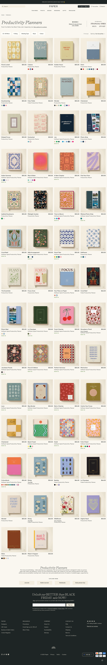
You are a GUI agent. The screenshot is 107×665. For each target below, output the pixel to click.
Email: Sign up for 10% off (30, 627)
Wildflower (57, 519)
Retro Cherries (58, 406)
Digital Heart (85, 519)
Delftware (84, 252)
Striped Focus (5, 137)
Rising (30, 480)
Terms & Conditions (52, 608)
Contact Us (69, 627)
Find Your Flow (85, 175)
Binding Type (25, 33)
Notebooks (62, 582)
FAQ (67, 624)
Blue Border (31, 406)
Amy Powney (84, 331)
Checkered (84, 101)
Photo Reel (4, 329)
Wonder (56, 101)
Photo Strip (84, 137)
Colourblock (5, 480)
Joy (55, 137)
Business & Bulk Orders (7, 630)
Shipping (68, 630)
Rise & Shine (31, 175)
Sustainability (47, 630)
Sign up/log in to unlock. (40, 27)
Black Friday (26, 630)
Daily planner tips (80, 582)
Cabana (30, 64)
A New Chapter (59, 175)
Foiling (16, 33)
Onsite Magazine (5, 632)
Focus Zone (31, 291)
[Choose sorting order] (100, 34)
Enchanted (31, 137)
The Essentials (5, 291)
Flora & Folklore (33, 367)
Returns (68, 632)
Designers (4, 624)
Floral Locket (5, 64)
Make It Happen (33, 554)
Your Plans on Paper (60, 291)
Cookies (64, 654)
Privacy (52, 654)
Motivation (84, 367)
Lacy (2, 406)
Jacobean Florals (6, 367)
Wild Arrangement (34, 252)
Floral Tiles (57, 252)
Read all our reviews (92, 626)
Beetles (56, 480)
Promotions (26, 624)
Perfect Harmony (59, 367)
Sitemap (46, 632)
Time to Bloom (59, 214)
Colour (42, 33)
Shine (3, 554)
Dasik (56, 442)
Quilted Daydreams (7, 214)
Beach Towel (32, 442)
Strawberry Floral (86, 329)
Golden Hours (58, 64)
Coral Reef (4, 252)
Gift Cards (4, 627)
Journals (26, 582)
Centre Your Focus (86, 406)
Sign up (70, 605)
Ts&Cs (58, 654)
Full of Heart (85, 442)
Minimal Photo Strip (87, 214)
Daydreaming (5, 101)
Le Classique (32, 329)
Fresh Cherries (58, 329)
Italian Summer (6, 175)
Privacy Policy (61, 608)
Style (34, 33)
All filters (6, 33)
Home (2, 14)
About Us (46, 624)
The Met (30, 482)
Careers (46, 627)
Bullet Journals (44, 582)
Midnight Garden (33, 214)
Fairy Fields (31, 101)
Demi (82, 64)
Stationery (8, 14)
